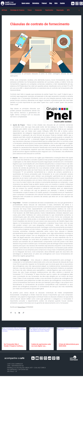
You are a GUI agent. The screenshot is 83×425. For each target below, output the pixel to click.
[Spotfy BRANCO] (45, 358)
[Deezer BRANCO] (49, 358)
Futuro (30, 10)
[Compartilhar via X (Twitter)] (15, 312)
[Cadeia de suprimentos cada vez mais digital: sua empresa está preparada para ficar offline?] (41, 334)
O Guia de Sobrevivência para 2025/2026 (69, 345)
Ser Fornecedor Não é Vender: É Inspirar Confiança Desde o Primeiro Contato (13, 345)
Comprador (38, 10)
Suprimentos (49, 10)
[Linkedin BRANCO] (72, 3)
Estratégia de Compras (17, 10)
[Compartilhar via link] (23, 312)
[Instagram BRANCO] (77, 3)
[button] (79, 10)
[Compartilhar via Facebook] (11, 312)
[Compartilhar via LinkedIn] (19, 312)
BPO (68, 10)
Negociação (60, 10)
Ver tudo (78, 324)
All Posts (4, 10)
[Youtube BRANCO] (37, 358)
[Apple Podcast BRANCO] (53, 358)
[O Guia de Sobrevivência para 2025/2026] (69, 334)
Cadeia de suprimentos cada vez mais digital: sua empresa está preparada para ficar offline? (41, 345)
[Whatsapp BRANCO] (81, 3)
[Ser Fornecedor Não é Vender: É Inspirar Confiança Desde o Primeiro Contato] (14, 334)
